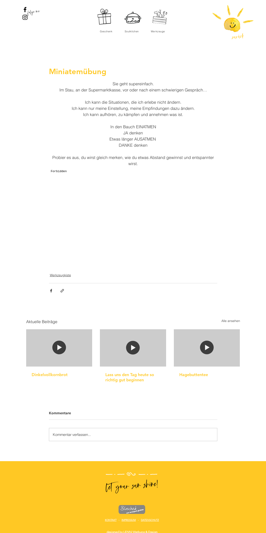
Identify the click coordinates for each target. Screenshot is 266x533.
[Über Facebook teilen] (51, 291)
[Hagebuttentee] (207, 347)
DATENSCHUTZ (150, 520)
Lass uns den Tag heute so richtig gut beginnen (129, 377)
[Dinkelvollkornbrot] (59, 347)
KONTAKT (111, 520)
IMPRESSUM (129, 520)
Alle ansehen (230, 321)
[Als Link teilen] (62, 291)
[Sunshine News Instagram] (25, 17)
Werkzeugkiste (60, 275)
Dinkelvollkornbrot (50, 374)
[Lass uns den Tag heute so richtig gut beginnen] (133, 348)
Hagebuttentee (193, 374)
